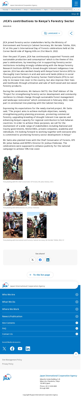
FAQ (4, 328)
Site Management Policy (12, 360)
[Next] (78, 9)
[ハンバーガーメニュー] (76, 3)
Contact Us (7, 334)
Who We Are (8, 294)
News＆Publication (12, 316)
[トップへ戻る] (76, 354)
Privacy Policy (7, 364)
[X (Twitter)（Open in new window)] (4, 348)
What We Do (8, 301)
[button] (52, 33)
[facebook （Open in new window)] (12, 348)
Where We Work (10, 309)
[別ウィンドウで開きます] (32, 260)
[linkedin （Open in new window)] (28, 348)
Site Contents (8, 323)
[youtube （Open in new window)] (20, 348)
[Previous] (74, 9)
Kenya (74, 14)
